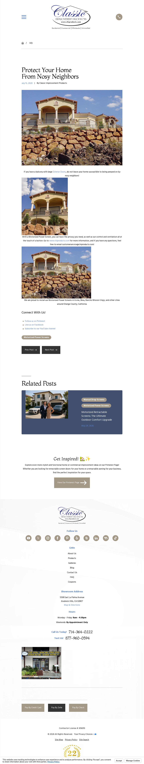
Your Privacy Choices (85, 734)
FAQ (72, 577)
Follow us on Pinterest (35, 321)
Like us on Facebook (34, 325)
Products (72, 558)
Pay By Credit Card (33, 707)
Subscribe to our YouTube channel (40, 328)
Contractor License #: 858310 (72, 728)
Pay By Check (78, 707)
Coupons (72, 582)
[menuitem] (59, 740)
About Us (72, 553)
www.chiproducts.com (59, 240)
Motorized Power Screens (36, 337)
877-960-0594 (77, 638)
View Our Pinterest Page (72, 483)
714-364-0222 (81, 632)
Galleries (72, 563)
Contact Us (72, 572)
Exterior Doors (59, 172)
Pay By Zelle (56, 707)
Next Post (51, 350)
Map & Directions (72, 605)
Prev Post (31, 350)
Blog (72, 568)
